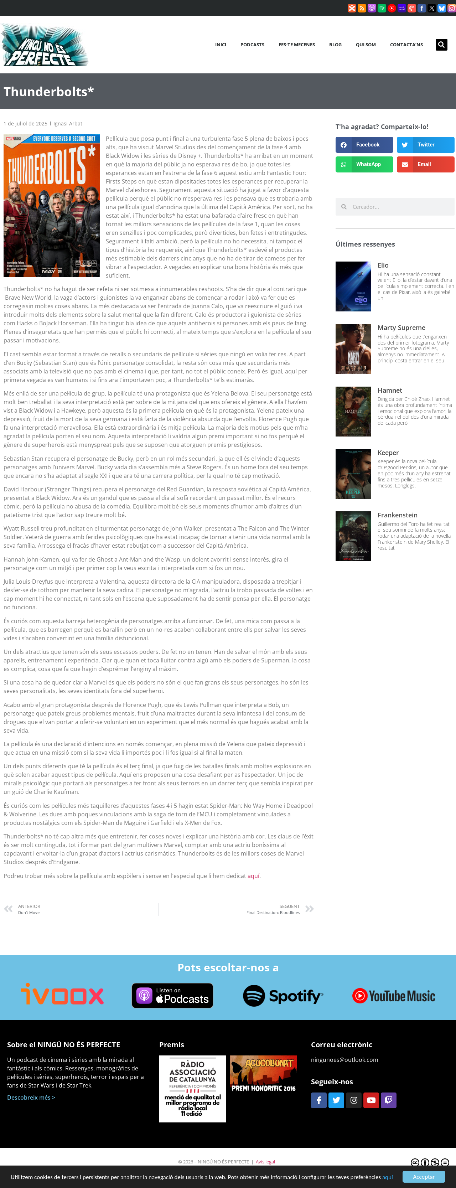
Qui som (366, 44)
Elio (383, 265)
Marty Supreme (401, 327)
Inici (220, 44)
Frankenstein (398, 515)
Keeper (388, 452)
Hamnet (390, 390)
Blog (335, 44)
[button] (441, 45)
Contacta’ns (406, 44)
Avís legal (265, 1161)
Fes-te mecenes (297, 44)
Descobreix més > (31, 1097)
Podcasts (252, 44)
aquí (387, 1178)
